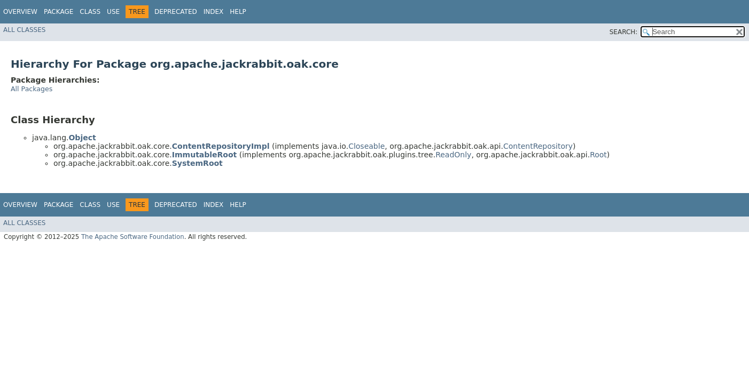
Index (214, 11)
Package (58, 11)
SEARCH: (624, 32)
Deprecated (175, 11)
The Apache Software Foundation (132, 237)
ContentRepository (538, 146)
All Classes (24, 30)
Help (238, 11)
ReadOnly (453, 154)
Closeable (366, 146)
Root (598, 154)
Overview (20, 11)
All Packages (31, 89)
